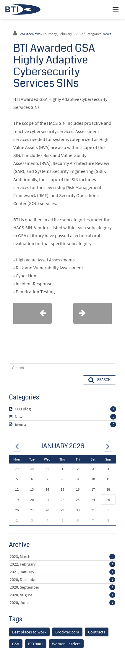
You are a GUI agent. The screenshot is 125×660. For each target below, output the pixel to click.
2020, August (62, 594)
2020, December (62, 579)
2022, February (62, 564)
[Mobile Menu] (116, 9)
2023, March (62, 556)
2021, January (62, 571)
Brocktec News (29, 34)
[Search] (62, 367)
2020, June (62, 602)
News (107, 34)
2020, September (62, 587)
